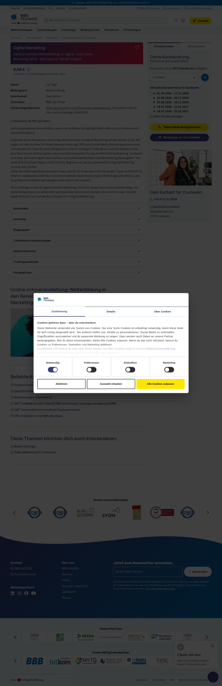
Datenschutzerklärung (160, 348)
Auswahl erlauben (111, 384)
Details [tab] (111, 311)
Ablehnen (61, 384)
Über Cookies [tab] (162, 311)
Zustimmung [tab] (59, 311)
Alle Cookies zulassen (160, 384)
